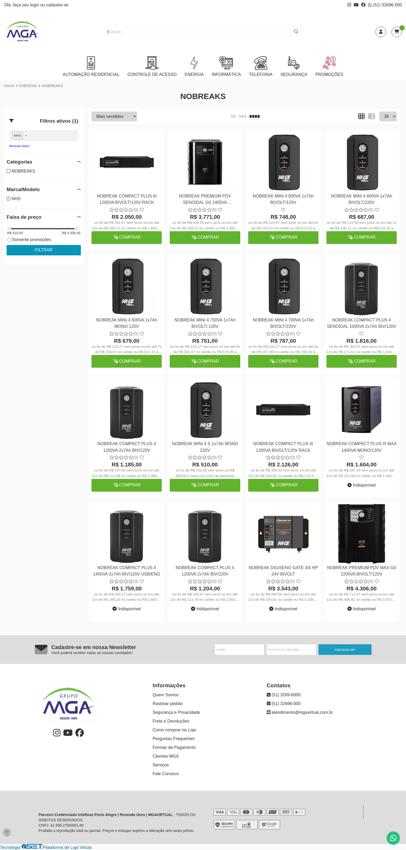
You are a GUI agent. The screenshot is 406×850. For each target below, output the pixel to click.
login (35, 5)
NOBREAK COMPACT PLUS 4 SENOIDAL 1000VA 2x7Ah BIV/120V (361, 323)
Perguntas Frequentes (174, 738)
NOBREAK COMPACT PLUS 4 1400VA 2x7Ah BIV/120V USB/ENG (126, 570)
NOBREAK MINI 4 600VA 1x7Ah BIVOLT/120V (283, 199)
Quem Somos (166, 695)
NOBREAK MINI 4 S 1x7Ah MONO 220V (205, 446)
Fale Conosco (166, 773)
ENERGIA (194, 66)
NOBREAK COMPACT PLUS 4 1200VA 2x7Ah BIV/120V (126, 446)
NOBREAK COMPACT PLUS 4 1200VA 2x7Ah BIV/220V (205, 570)
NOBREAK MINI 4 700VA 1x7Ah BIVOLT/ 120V (204, 323)
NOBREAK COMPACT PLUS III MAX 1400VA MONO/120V (361, 446)
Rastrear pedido (168, 703)
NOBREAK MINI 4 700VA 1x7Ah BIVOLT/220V (283, 323)
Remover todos (19, 146)
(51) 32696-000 (385, 5)
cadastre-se (57, 5)
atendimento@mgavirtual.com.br (300, 712)
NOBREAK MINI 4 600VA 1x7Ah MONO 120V (126, 323)
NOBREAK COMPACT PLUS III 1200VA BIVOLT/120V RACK (126, 199)
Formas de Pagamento (174, 747)
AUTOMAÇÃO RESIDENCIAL (91, 66)
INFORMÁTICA (226, 66)
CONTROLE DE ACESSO (152, 66)
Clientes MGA (166, 756)
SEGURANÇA (293, 66)
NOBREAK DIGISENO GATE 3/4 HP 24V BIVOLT (283, 570)
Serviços (161, 765)
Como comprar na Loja (174, 730)
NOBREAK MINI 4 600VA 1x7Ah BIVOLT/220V (361, 199)
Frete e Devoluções (171, 721)
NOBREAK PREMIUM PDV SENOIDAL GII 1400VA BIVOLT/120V (205, 200)
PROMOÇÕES (329, 66)
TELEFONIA (260, 66)
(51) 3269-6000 (284, 695)
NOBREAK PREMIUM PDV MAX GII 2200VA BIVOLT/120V (361, 570)
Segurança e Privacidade (176, 712)
